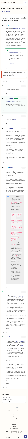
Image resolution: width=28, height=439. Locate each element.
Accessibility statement (18, 410)
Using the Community (7, 398)
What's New (20, 8)
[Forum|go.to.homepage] (9, 2)
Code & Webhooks (6, 11)
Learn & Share (11, 8)
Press (14, 420)
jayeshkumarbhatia (9, 85)
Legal (16, 437)
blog (22, 295)
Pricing (14, 414)
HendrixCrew (8, 291)
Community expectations (8, 400)
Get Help (3, 8)
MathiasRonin (8, 336)
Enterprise (14, 424)
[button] (25, 2)
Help (14, 416)
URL (22, 344)
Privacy (19, 437)
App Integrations (14, 428)
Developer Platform (14, 418)
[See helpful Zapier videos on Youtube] (21, 431)
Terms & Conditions (9, 410)
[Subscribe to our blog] (16, 431)
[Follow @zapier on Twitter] (18, 431)
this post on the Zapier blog (19, 28)
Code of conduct (6, 396)
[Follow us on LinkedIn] (14, 431)
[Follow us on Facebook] (12, 431)
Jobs (14, 422)
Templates (14, 426)
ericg (7, 25)
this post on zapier (18, 295)
